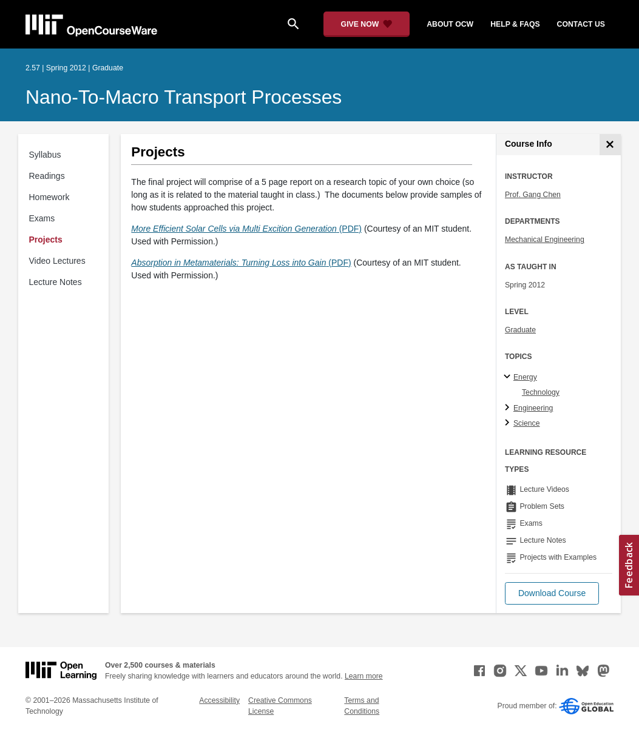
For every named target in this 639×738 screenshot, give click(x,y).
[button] (552, 593)
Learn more (364, 676)
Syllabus (45, 154)
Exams (42, 218)
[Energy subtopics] (509, 377)
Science (526, 423)
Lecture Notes (55, 282)
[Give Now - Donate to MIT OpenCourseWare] (366, 24)
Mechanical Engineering (544, 239)
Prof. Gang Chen (533, 194)
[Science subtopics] (509, 423)
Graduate (520, 330)
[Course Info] (610, 144)
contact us (581, 24)
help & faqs (514, 24)
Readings (47, 176)
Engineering (533, 408)
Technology (541, 392)
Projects (46, 239)
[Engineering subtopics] (509, 408)
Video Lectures (57, 261)
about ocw (450, 24)
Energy (525, 377)
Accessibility (219, 700)
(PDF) (246, 228)
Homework (49, 197)
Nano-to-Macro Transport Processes (183, 97)
